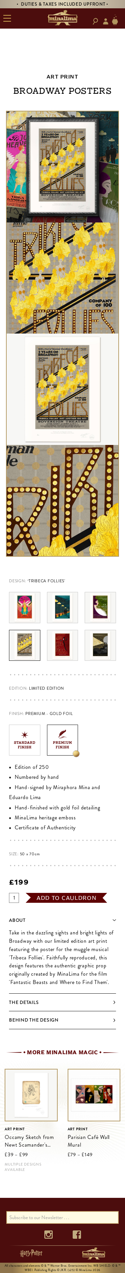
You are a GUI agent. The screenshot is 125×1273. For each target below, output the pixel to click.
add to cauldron (67, 898)
